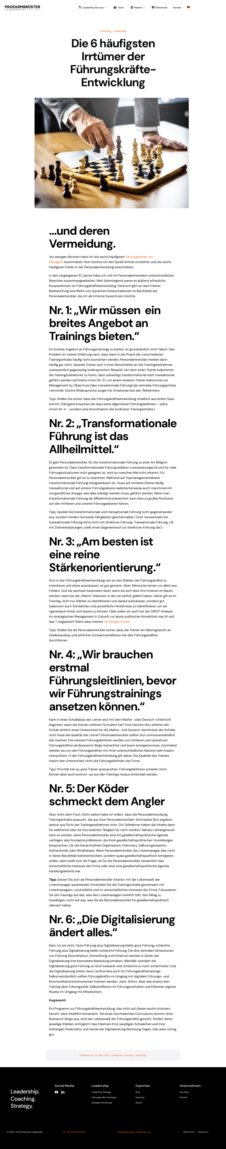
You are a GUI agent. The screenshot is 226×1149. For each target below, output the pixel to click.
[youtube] (56, 1092)
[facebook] (181, 1100)
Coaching (105, 30)
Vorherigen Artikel (117, 622)
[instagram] (193, 1100)
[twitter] (187, 1100)
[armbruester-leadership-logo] (22, 6)
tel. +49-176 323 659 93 (73, 1132)
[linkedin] (62, 1092)
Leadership (119, 30)
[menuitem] (188, 7)
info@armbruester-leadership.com (134, 1132)
